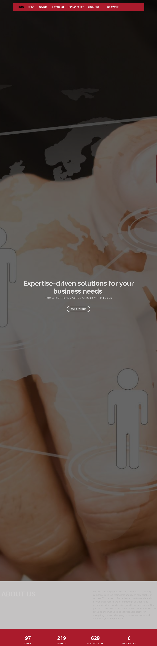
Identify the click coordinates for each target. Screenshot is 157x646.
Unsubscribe (58, 7)
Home (21, 7)
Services (43, 7)
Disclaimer (93, 7)
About (31, 7)
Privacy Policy (76, 7)
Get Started (113, 7)
